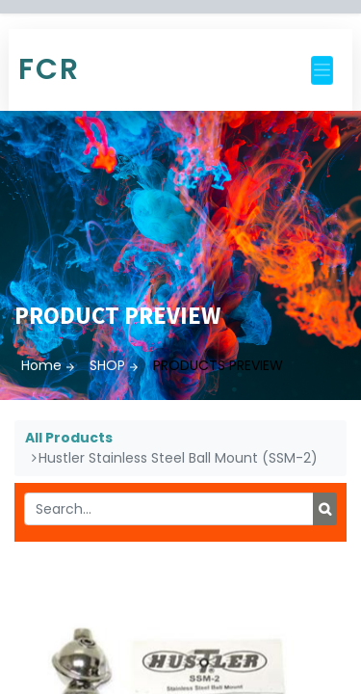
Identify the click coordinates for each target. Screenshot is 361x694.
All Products (69, 437)
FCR (49, 69)
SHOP (107, 365)
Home (41, 365)
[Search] (325, 509)
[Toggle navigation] (322, 70)
